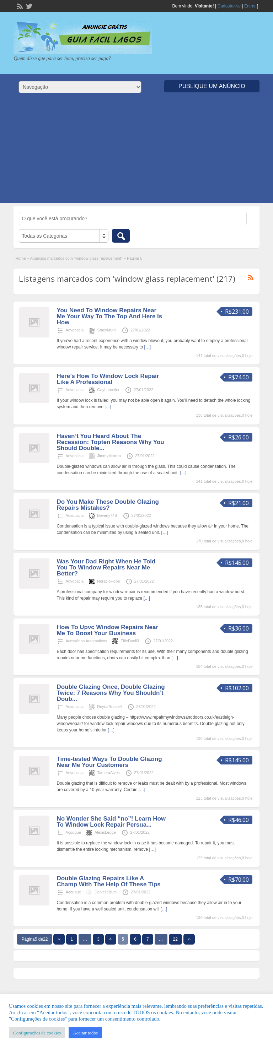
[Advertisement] (136, 153)
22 (175, 939)
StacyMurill (106, 330)
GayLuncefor (108, 390)
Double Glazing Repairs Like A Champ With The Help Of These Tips (108, 881)
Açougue (73, 832)
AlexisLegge (105, 832)
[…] (147, 347)
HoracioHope (108, 581)
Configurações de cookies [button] (37, 1033)
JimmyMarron (109, 456)
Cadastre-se (229, 6)
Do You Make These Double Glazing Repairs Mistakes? (108, 504)
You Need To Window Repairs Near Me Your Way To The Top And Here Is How (109, 316)
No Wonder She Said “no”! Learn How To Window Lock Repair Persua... (111, 821)
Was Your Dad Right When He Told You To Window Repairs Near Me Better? (106, 567)
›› (189, 939)
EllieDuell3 (130, 641)
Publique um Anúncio (211, 86)
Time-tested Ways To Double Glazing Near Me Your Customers (109, 762)
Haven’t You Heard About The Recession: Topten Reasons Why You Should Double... (110, 442)
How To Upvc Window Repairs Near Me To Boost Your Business (107, 630)
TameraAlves (108, 772)
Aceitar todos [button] (85, 1033)
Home (20, 258)
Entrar (250, 6)
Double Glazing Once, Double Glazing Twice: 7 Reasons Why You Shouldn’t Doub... (111, 692)
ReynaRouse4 (109, 706)
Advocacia (74, 330)
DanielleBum (106, 892)
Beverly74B (107, 515)
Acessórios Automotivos (86, 641)
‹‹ (59, 939)
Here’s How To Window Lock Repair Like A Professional (108, 379)
